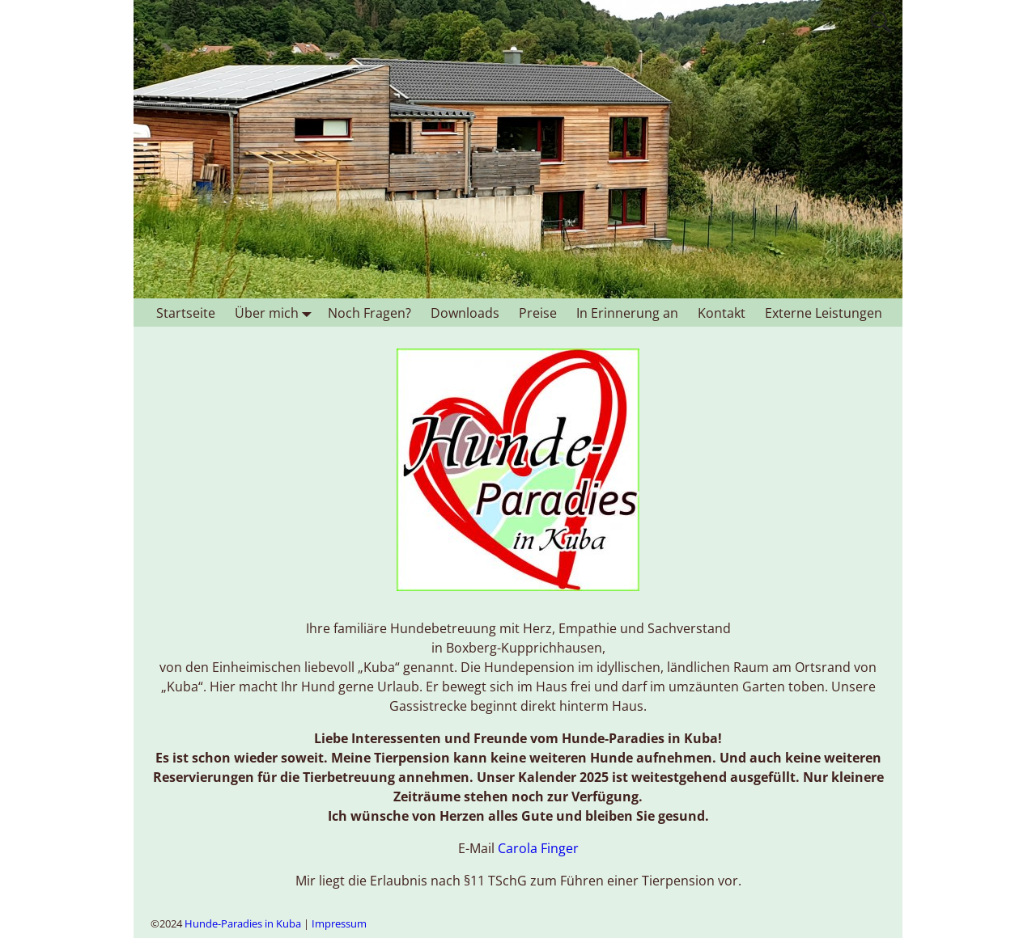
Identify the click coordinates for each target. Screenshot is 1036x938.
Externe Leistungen (823, 313)
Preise (538, 313)
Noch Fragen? (369, 313)
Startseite (185, 313)
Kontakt (721, 313)
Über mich (276, 312)
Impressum (339, 923)
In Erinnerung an (627, 313)
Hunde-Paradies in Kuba (243, 923)
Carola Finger (538, 848)
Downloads (465, 313)
